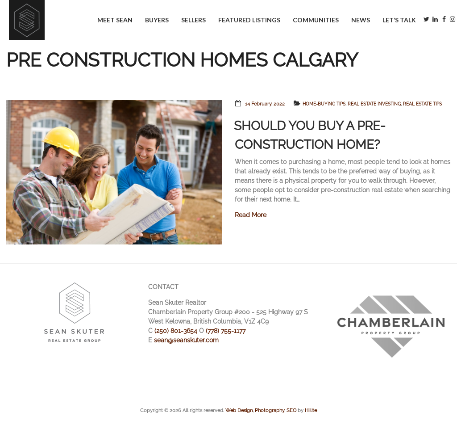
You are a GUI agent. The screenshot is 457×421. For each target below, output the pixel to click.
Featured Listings (249, 20)
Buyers (157, 20)
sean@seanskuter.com (186, 340)
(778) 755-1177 (225, 330)
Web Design (239, 410)
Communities (316, 20)
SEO (291, 410)
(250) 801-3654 (175, 330)
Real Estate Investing (374, 103)
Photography (269, 410)
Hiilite (311, 410)
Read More (250, 215)
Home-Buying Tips (324, 103)
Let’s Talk (399, 20)
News (360, 20)
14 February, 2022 (265, 104)
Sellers (193, 20)
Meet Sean (115, 20)
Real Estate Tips (422, 103)
